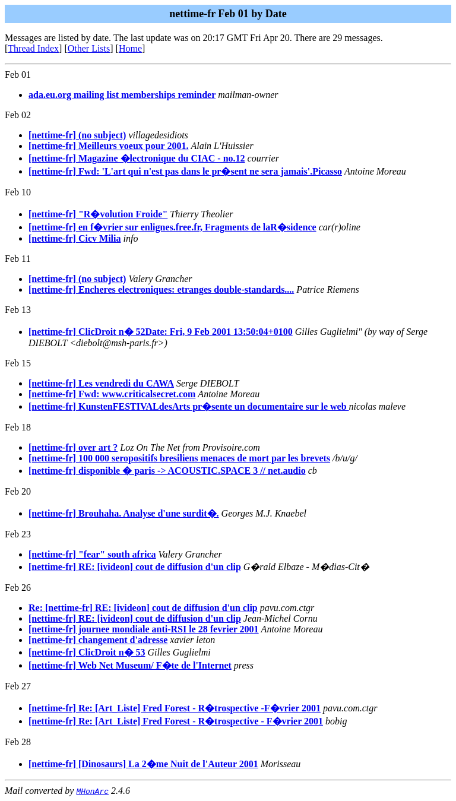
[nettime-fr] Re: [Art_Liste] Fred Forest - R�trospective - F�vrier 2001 (175, 721)
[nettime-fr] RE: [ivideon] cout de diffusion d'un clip (134, 567)
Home (130, 48)
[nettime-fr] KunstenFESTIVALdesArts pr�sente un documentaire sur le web (188, 406)
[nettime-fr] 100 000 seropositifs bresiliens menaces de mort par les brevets (179, 458)
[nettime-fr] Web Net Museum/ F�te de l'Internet (130, 665)
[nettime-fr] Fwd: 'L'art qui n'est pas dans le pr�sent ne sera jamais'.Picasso (185, 171)
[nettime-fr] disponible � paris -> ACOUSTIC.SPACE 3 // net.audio (167, 471)
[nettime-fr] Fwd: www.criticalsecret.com (111, 394)
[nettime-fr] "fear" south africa (92, 554)
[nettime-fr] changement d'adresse (97, 640)
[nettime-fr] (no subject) (77, 135)
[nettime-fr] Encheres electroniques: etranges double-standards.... (161, 289)
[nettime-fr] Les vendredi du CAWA (101, 383)
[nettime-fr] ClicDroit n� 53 (86, 652)
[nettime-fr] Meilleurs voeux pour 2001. (108, 146)
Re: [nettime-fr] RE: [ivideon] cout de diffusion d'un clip (143, 608)
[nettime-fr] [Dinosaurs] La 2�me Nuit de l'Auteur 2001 (143, 764)
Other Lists (89, 48)
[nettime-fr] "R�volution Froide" (97, 214)
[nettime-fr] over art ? (73, 447)
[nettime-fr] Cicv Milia (74, 238)
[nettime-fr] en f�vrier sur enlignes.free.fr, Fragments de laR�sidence (172, 227)
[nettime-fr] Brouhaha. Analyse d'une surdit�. (123, 513)
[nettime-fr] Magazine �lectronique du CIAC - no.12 (136, 158)
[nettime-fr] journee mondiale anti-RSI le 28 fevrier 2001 (143, 629)
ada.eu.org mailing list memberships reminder (122, 95)
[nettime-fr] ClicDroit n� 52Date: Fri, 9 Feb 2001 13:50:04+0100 (160, 332)
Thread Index (33, 48)
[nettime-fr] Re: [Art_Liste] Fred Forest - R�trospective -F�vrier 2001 (174, 708)
